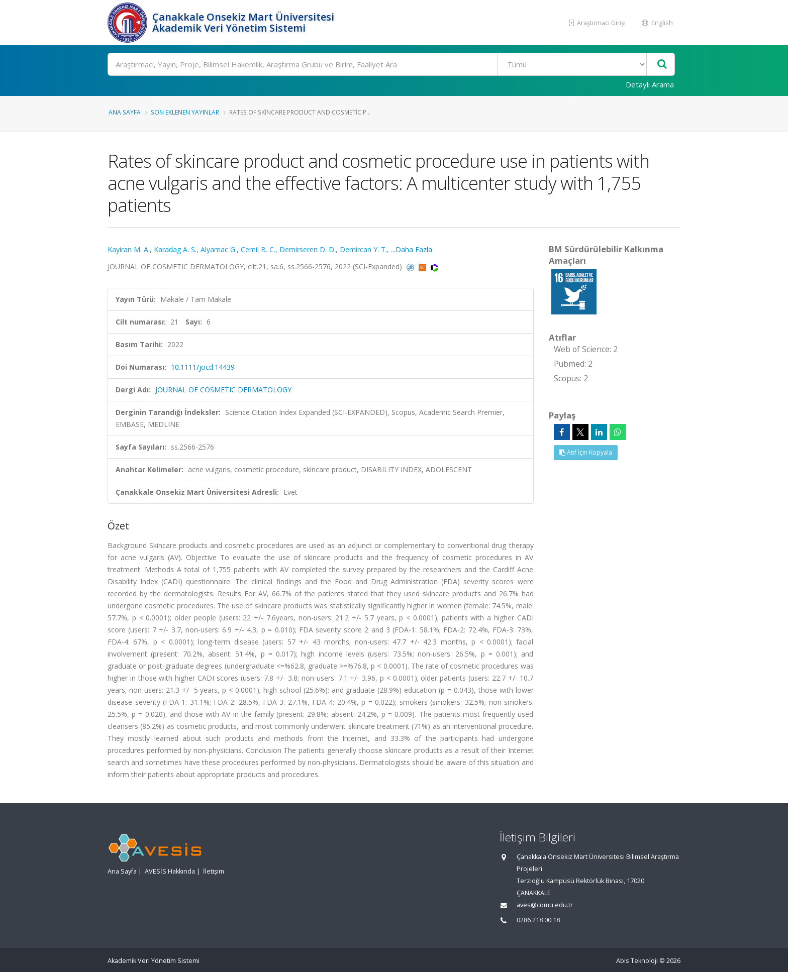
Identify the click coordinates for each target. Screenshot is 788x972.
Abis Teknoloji (637, 960)
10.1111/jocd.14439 (203, 367)
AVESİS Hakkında (170, 871)
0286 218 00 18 (538, 920)
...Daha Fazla (411, 249)
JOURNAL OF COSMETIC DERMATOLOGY (223, 389)
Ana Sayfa (125, 112)
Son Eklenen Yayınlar (185, 112)
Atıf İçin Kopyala (585, 452)
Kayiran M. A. (129, 249)
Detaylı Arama (650, 84)
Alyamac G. (219, 249)
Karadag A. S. (175, 249)
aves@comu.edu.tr (545, 905)
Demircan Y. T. (363, 249)
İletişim (213, 871)
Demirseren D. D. (307, 249)
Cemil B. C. (258, 249)
